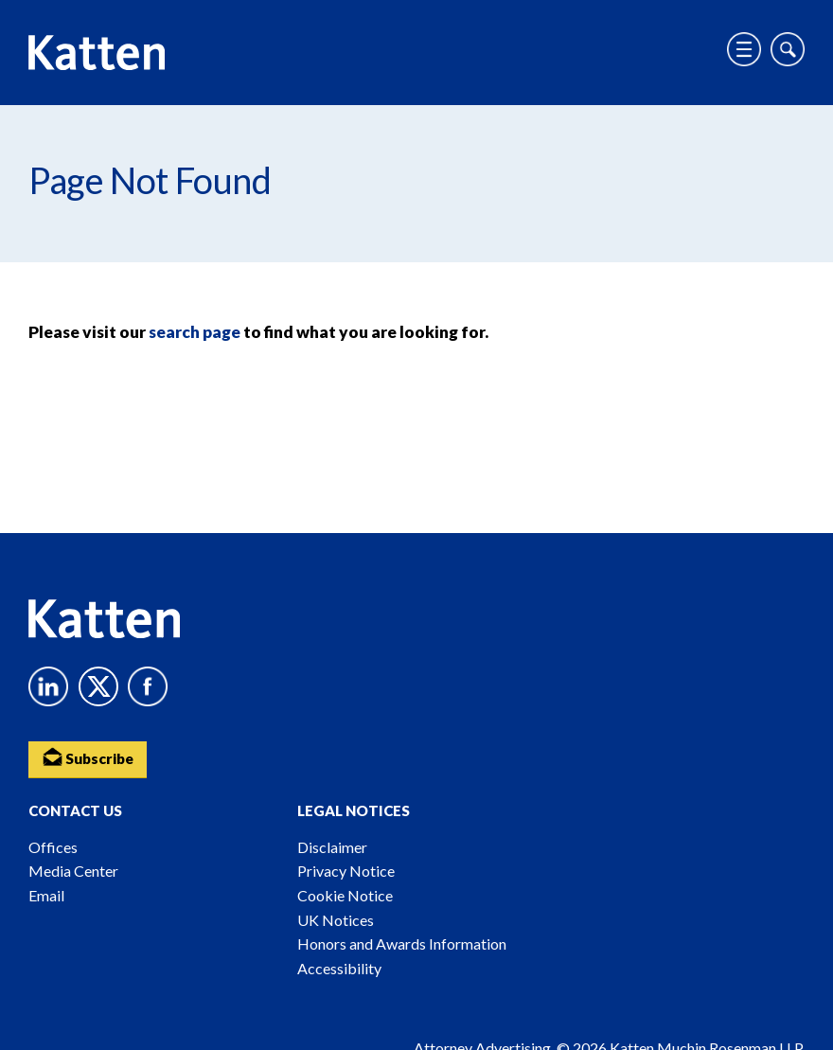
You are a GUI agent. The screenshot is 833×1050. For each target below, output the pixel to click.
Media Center (73, 871)
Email (46, 895)
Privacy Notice (346, 871)
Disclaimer (332, 847)
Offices (53, 847)
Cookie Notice (345, 895)
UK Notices (335, 920)
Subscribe (90, 757)
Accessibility (339, 968)
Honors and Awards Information (401, 943)
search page (194, 332)
